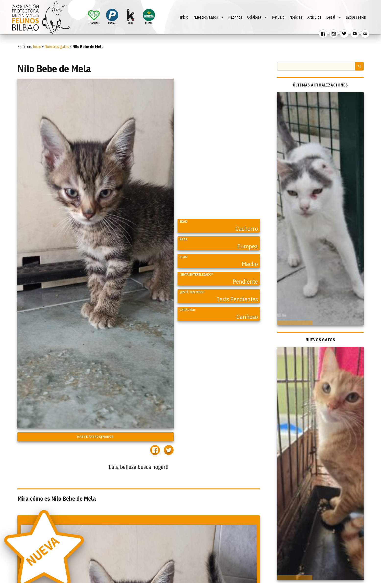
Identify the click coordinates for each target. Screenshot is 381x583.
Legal (330, 17)
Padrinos (235, 17)
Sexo (183, 257)
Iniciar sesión (355, 17)
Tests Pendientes (237, 299)
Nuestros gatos (205, 17)
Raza (183, 239)
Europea (247, 246)
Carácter (187, 310)
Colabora (254, 17)
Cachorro (247, 228)
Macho (250, 264)
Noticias (295, 17)
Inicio (184, 17)
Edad (183, 221)
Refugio (278, 17)
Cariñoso (247, 317)
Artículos (314, 17)
